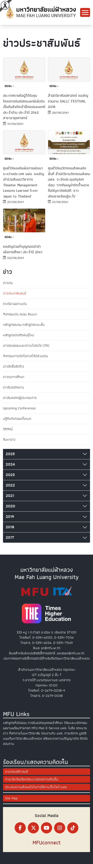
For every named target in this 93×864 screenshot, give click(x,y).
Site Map (11, 798)
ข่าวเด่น (8, 283)
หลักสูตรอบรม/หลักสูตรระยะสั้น (24, 324)
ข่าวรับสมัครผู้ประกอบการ (19, 397)
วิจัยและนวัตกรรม (75, 722)
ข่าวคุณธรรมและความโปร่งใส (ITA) (26, 345)
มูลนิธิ (82, 733)
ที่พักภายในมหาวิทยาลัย (24, 733)
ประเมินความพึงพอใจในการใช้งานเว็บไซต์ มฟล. (36, 787)
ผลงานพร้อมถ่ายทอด (17, 728)
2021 (10, 496)
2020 (10, 506)
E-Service (52, 728)
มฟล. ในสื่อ (67, 728)
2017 (10, 537)
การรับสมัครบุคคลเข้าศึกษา (45, 722)
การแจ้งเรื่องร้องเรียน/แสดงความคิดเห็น (31, 779)
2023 (10, 475)
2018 (10, 527)
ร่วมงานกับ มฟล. (52, 733)
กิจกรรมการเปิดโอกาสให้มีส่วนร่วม (25, 356)
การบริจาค (71, 733)
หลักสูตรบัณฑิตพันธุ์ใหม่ (18, 335)
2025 (10, 454)
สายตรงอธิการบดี (16, 771)
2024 (10, 464)
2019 (10, 517)
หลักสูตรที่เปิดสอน (15, 722)
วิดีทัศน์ (8, 429)
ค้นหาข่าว (9, 439)
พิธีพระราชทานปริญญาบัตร (61, 738)
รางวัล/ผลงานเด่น (15, 303)
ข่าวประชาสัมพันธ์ (14, 293)
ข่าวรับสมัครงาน (13, 387)
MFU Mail (38, 728)
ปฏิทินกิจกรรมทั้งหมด (17, 418)
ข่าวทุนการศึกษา (13, 377)
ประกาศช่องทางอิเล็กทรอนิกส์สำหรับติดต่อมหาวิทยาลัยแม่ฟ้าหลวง (46, 658)
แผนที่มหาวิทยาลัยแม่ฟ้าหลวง (22, 738)
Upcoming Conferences (19, 408)
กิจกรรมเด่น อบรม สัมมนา (20, 314)
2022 (10, 485)
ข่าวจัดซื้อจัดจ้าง (13, 366)
